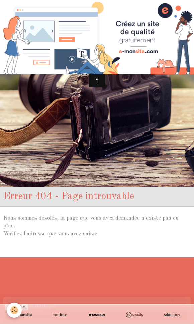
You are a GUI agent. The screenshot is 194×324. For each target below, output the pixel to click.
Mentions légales (97, 264)
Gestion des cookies (97, 274)
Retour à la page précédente (38, 250)
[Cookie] (14, 310)
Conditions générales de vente (97, 285)
